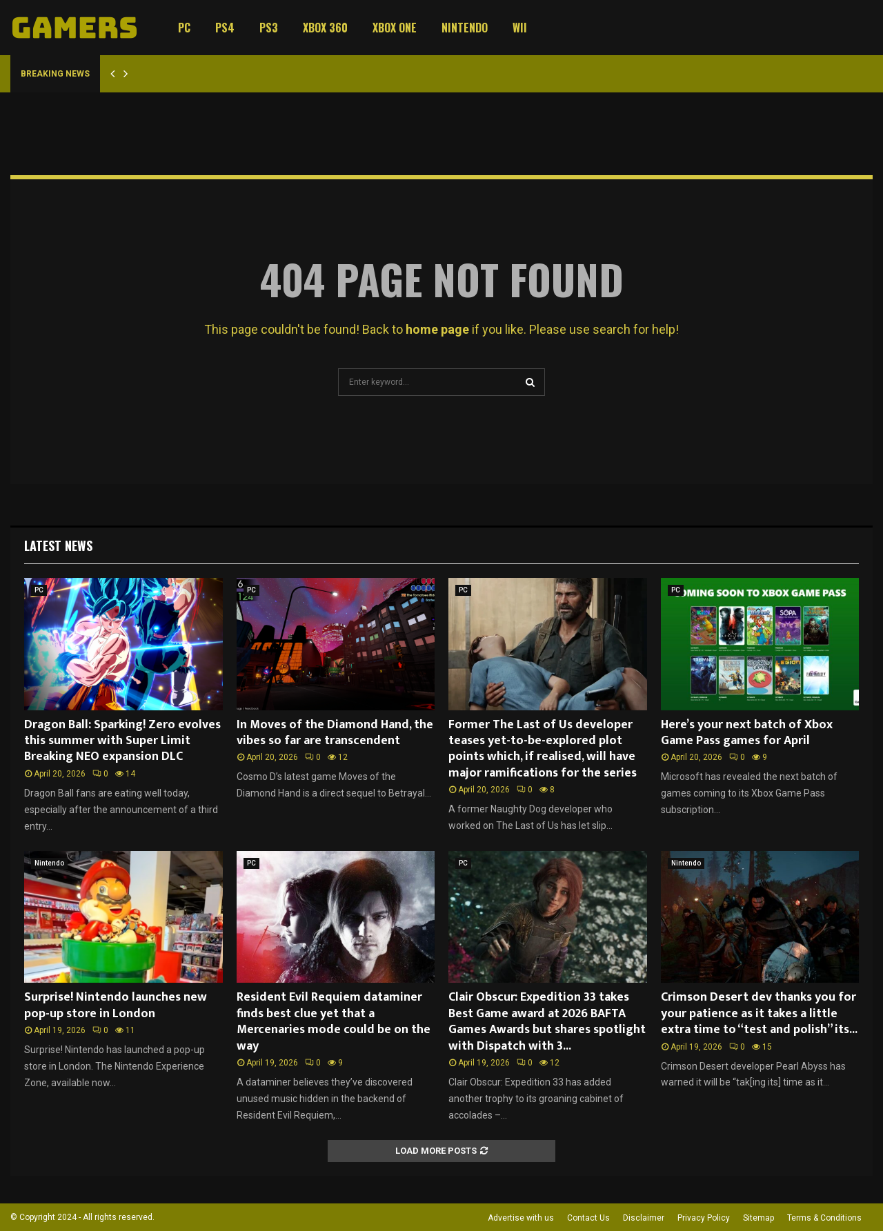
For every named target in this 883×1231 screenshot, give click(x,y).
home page (437, 329)
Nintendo (465, 27)
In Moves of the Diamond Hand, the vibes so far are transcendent (335, 732)
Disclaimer (643, 1218)
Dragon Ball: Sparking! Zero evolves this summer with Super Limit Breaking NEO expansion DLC (122, 741)
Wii (520, 27)
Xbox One (395, 27)
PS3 (268, 27)
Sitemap (758, 1218)
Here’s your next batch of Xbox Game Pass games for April (747, 732)
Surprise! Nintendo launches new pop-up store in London (115, 1005)
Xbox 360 (325, 27)
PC (184, 27)
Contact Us (588, 1218)
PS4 (225, 27)
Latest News (58, 545)
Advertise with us (521, 1218)
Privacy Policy (703, 1218)
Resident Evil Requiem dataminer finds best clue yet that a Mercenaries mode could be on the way (333, 1021)
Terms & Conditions (824, 1218)
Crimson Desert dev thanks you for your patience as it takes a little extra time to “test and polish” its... (759, 1013)
